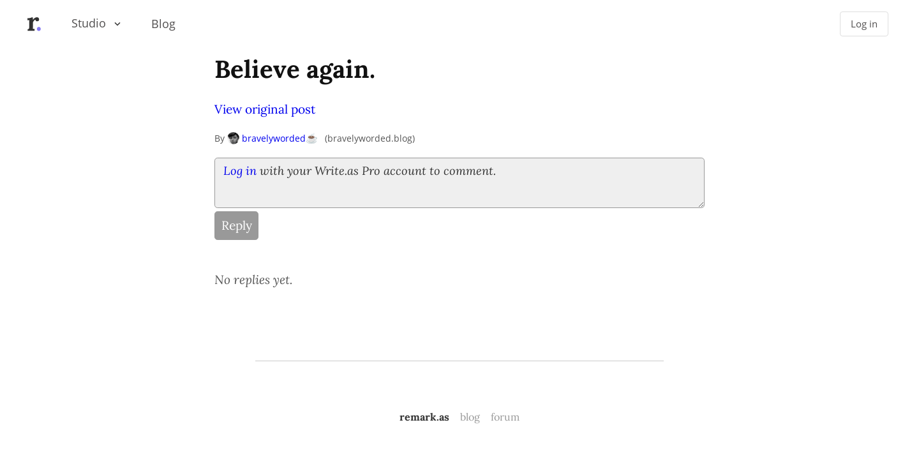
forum (505, 416)
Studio (88, 23)
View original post (264, 109)
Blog (163, 23)
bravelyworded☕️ (272, 138)
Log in (864, 24)
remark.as (424, 416)
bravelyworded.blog (369, 138)
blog (470, 416)
